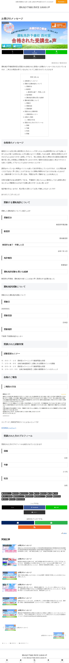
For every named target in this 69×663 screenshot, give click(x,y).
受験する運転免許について (33, 84)
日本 (31, 495)
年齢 (27, 130)
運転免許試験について (32, 101)
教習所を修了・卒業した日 (36, 92)
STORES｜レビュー (8, 430)
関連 (27, 136)
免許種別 (29, 95)
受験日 (28, 104)
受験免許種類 (20, 501)
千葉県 (55, 495)
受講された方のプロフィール (34, 124)
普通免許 (12, 501)
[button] (34, 57)
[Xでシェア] (12, 52)
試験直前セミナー (32, 115)
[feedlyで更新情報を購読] (51, 525)
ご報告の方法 (30, 121)
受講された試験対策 (31, 113)
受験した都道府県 (7, 498)
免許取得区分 (24, 495)
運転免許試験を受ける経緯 (35, 98)
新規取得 (15, 495)
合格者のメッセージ (31, 81)
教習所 (28, 89)
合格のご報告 (29, 118)
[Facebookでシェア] (34, 52)
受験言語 (29, 107)
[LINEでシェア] (56, 52)
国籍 (27, 127)
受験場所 (29, 110)
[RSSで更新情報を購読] (34, 529)
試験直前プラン (6, 495)
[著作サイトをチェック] (17, 525)
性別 (27, 133)
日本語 (36, 495)
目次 (32, 77)
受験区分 (29, 87)
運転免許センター (19, 498)
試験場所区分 (29, 498)
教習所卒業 (56, 498)
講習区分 (49, 498)
